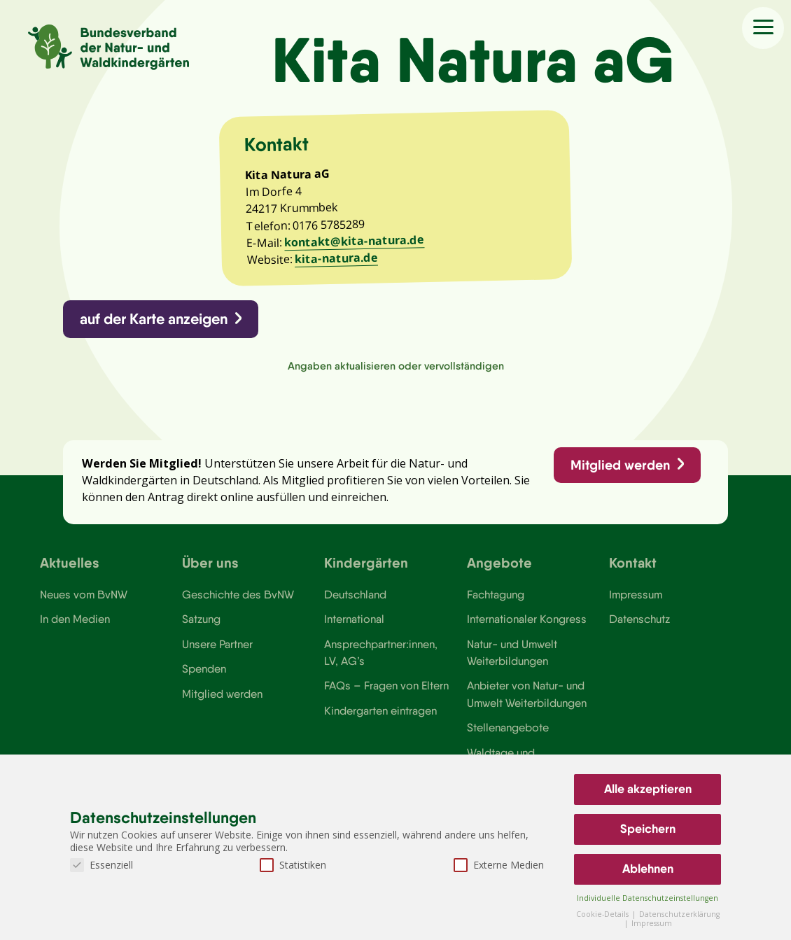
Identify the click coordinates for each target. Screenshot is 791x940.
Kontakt (633, 563)
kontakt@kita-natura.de (355, 241)
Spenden (204, 671)
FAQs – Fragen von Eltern (386, 687)
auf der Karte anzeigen (154, 319)
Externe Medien (499, 864)
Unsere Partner (217, 645)
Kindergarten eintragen (380, 713)
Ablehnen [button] (647, 868)
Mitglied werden (619, 465)
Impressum (635, 596)
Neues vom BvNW (83, 596)
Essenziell (101, 864)
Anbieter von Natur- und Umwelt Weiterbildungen (527, 695)
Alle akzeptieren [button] (648, 789)
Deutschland (355, 596)
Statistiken (293, 864)
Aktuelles (69, 563)
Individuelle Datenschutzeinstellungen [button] (647, 898)
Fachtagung (495, 596)
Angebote (499, 563)
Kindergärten (366, 563)
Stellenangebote (508, 729)
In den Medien (75, 621)
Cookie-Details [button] (603, 914)
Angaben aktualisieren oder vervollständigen (396, 366)
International (354, 621)
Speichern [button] (648, 828)
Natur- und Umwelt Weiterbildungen (512, 653)
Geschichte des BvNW (238, 596)
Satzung (201, 621)
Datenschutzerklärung (679, 914)
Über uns (210, 563)
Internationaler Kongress (527, 621)
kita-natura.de (337, 258)
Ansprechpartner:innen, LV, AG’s (381, 653)
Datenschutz (639, 621)
